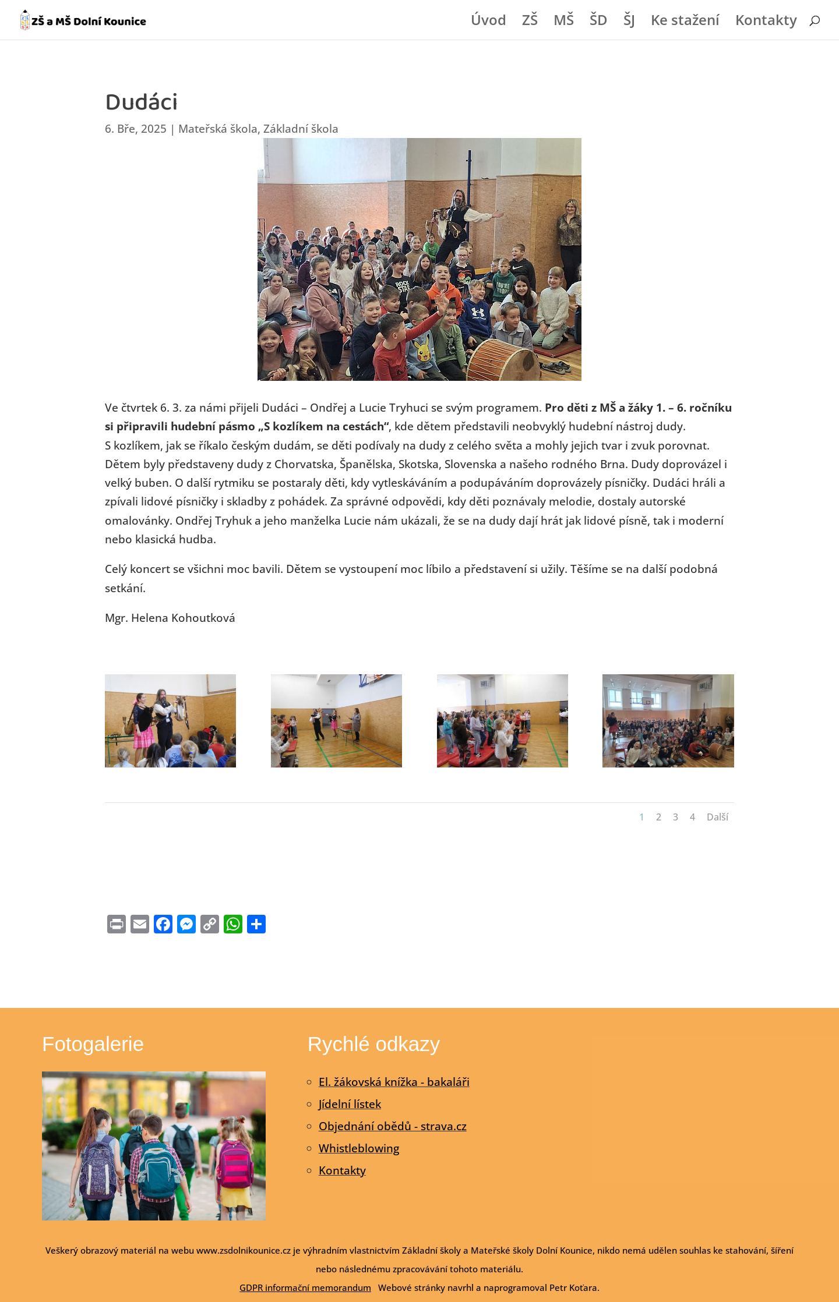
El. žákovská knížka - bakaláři (394, 1081)
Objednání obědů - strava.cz (393, 1126)
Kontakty (766, 22)
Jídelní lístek (350, 1104)
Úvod (488, 22)
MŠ (564, 22)
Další (717, 817)
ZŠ (530, 22)
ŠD (599, 22)
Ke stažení (685, 22)
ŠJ (629, 22)
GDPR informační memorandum (305, 1287)
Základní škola (301, 128)
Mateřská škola (218, 128)
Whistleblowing (359, 1148)
